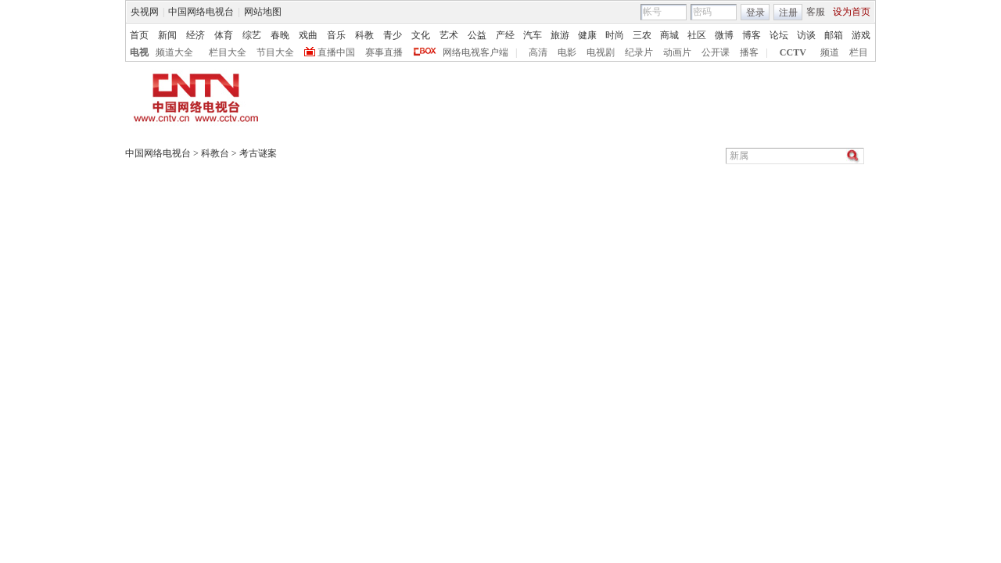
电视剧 (601, 52)
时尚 (614, 35)
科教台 (215, 153)
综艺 (251, 35)
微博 (724, 35)
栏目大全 (227, 52)
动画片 (677, 52)
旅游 (560, 35)
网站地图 (263, 11)
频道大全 (174, 52)
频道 (829, 52)
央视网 (145, 11)
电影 (567, 52)
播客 (749, 52)
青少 (392, 35)
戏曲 (308, 35)
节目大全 (275, 52)
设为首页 (851, 11)
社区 (696, 35)
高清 (538, 52)
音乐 (336, 35)
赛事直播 (384, 52)
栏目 (858, 52)
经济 (195, 35)
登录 (755, 12)
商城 (669, 35)
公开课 (715, 52)
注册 (788, 12)
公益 (477, 35)
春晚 (280, 35)
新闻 (167, 35)
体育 (223, 35)
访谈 (806, 35)
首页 (139, 35)
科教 (364, 35)
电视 (139, 52)
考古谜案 (258, 153)
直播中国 (336, 52)
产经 (505, 35)
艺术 (449, 35)
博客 (751, 35)
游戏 (861, 35)
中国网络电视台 (201, 11)
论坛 (779, 35)
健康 (587, 35)
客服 (815, 11)
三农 (642, 35)
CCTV (793, 52)
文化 (420, 35)
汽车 (532, 35)
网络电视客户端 (475, 52)
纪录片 (639, 52)
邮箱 (833, 35)
